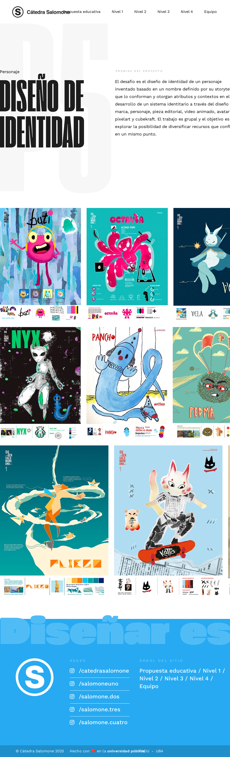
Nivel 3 (174, 678)
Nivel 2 (148, 678)
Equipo (148, 686)
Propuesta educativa (167, 670)
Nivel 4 (199, 678)
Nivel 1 (212, 670)
